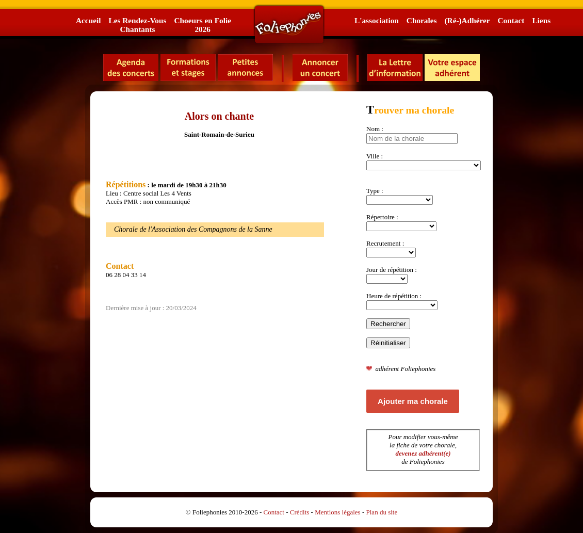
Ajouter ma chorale (413, 401)
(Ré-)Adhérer (467, 20)
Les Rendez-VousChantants (137, 25)
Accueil (88, 20)
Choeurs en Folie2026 (202, 25)
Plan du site (382, 512)
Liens (541, 20)
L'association (376, 20)
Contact (511, 20)
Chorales (422, 20)
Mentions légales (337, 512)
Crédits (300, 512)
